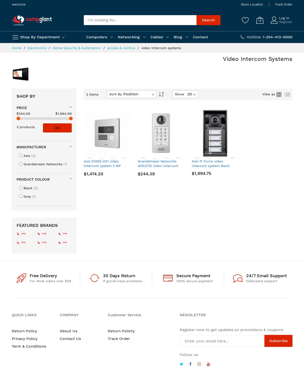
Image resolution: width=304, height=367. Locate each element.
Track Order (283, 4)
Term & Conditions (29, 346)
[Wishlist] (245, 20)
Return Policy (24, 331)
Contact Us (70, 338)
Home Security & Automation (77, 48)
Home (17, 48)
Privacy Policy (25, 338)
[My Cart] (259, 20)
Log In (284, 18)
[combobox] (140, 20)
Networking (129, 37)
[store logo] (32, 20)
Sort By (115, 94)
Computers (96, 37)
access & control (121, 48)
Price (22, 108)
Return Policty (121, 331)
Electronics (38, 48)
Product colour (33, 179)
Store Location (252, 4)
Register (285, 22)
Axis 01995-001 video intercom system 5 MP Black (102, 165)
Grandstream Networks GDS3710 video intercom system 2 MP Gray (158, 165)
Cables (156, 37)
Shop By (26, 96)
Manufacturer (31, 147)
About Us (68, 331)
